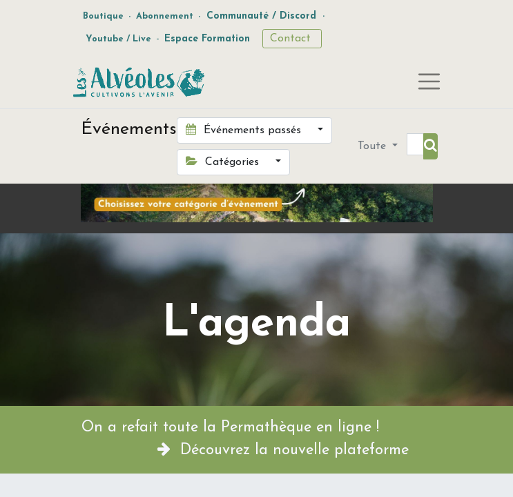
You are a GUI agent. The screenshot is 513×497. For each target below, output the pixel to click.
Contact (292, 38)
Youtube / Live (118, 39)
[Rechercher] (430, 146)
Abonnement (164, 16)
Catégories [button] (224, 161)
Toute (373, 146)
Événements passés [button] (245, 130)
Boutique (103, 16)
